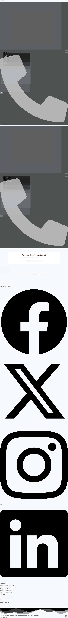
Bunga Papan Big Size (6, 592)
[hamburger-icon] (66, 50)
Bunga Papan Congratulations (7, 53)
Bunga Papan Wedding (7, 589)
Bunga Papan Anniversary (6, 52)
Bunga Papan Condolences (8, 590)
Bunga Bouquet (2, 0)
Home (3, 173)
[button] (66, 616)
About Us (4, 174)
